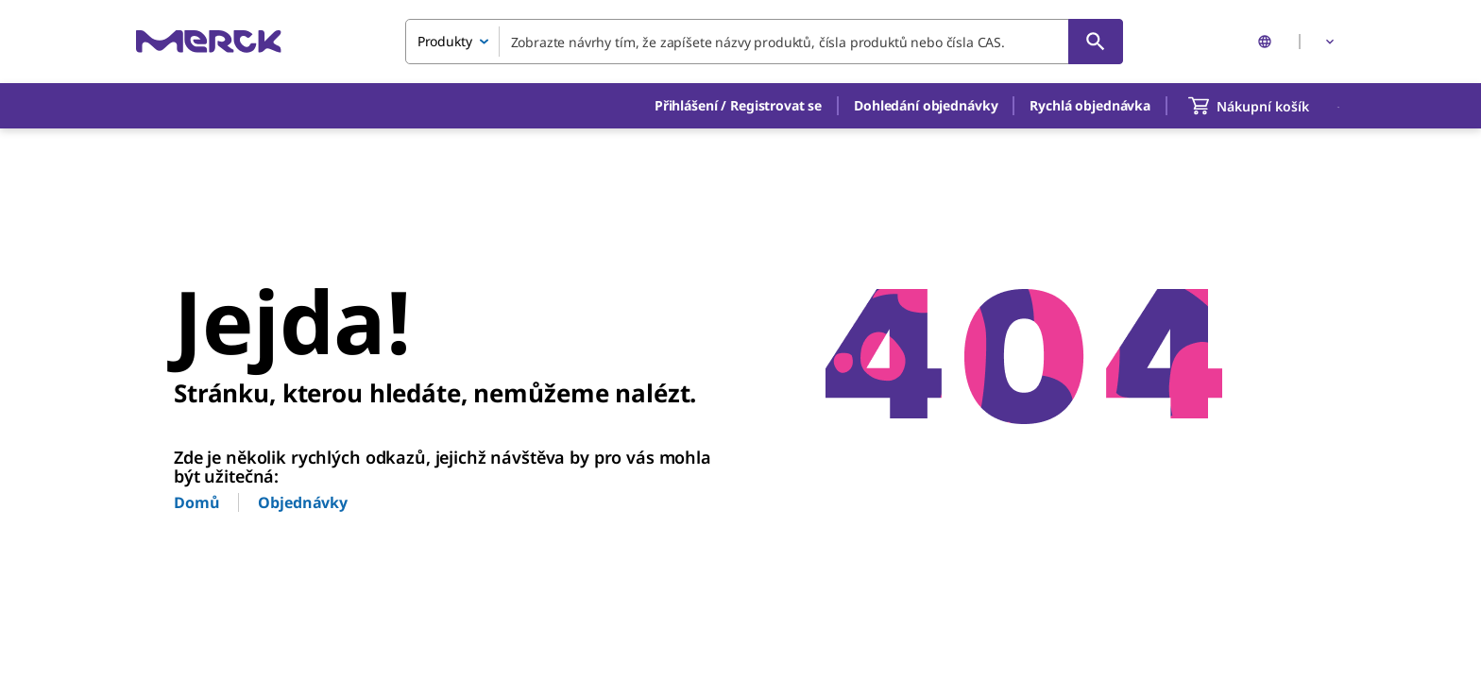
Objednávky (303, 502)
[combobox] (764, 41)
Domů (196, 502)
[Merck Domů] (208, 41)
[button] (738, 105)
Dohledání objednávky (925, 105)
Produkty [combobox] (444, 41)
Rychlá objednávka (1090, 105)
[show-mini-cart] (1265, 106)
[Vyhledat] (1095, 41)
